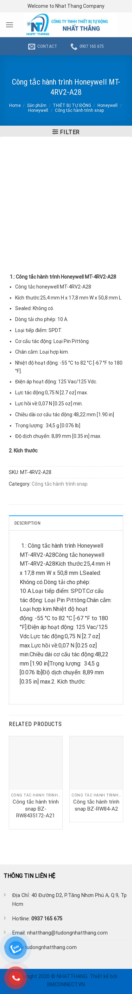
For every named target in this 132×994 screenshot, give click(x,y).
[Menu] (9, 24)
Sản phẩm (36, 105)
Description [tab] (27, 523)
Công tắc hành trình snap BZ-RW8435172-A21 (36, 809)
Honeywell (108, 105)
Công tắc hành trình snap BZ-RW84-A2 (96, 805)
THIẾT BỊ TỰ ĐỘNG (72, 105)
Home (15, 105)
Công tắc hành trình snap (79, 110)
